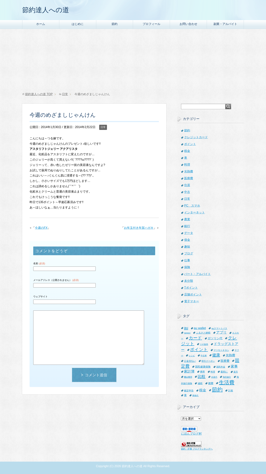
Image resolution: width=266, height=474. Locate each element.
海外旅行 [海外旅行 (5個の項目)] (227, 377)
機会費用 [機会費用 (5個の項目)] (188, 377)
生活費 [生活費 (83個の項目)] (226, 382)
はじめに (77, 24)
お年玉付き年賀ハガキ (139, 227)
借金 (187, 239)
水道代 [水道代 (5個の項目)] (214, 377)
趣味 (187, 246)
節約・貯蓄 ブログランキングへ (197, 449)
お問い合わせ (188, 24)
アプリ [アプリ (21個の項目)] (221, 332)
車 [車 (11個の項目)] (185, 395)
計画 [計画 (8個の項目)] (230, 390)
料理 (187, 164)
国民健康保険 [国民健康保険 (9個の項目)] (203, 366)
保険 (187, 267)
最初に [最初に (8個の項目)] (224, 371)
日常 (103, 127)
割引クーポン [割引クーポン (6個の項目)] (208, 361)
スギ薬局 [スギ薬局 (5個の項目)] (204, 344)
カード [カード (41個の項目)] (195, 337)
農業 (187, 219)
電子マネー (191, 301)
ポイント (190, 144)
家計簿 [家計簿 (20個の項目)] (189, 371)
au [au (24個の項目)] (186, 328)
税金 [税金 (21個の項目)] (202, 390)
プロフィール (151, 24)
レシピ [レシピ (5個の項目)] (192, 355)
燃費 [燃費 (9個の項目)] (210, 383)
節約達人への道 (45, 10)
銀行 (187, 226)
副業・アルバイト (225, 24)
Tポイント (191, 287)
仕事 (187, 260)
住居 (187, 185)
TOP (39, 94)
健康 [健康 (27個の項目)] (216, 355)
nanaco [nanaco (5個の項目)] (187, 333)
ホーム (40, 24)
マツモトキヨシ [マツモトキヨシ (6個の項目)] (221, 350)
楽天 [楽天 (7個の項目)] (235, 372)
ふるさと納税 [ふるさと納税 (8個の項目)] (203, 332)
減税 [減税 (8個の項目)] (200, 383)
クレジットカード (196, 137)
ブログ (188, 253)
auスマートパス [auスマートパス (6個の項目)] (219, 328)
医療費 (188, 178)
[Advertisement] (133, 60)
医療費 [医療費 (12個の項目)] (225, 360)
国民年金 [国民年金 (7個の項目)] (220, 367)
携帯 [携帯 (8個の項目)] (202, 371)
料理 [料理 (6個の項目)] (213, 372)
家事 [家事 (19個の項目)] (234, 366)
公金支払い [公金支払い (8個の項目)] (190, 361)
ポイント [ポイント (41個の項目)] (199, 349)
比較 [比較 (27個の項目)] (201, 376)
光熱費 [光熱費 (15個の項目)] (230, 355)
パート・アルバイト (197, 274)
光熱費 (188, 171)
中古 (187, 191)
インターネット (194, 212)
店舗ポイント (193, 294)
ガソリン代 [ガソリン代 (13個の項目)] (215, 338)
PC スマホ (192, 205)
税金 (187, 150)
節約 (114, 24)
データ (188, 233)
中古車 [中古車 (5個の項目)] (204, 355)
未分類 (188, 280)
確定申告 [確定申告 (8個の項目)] (189, 390)
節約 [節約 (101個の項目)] (217, 389)
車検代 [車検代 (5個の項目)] (195, 395)
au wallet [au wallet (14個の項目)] (200, 328)
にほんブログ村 (191, 433)
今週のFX (41, 227)
